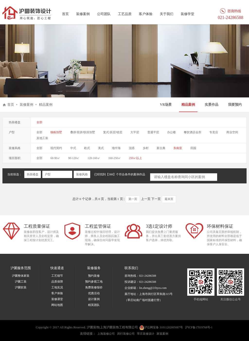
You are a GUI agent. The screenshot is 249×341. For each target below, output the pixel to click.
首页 (65, 14)
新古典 (161, 148)
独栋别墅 (56, 132)
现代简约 (56, 148)
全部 (39, 122)
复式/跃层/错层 (112, 132)
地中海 (116, 148)
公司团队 (104, 14)
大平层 (134, 132)
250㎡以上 (135, 158)
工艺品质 (125, 14)
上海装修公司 (106, 333)
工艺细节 (57, 275)
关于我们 (166, 14)
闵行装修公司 (126, 333)
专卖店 (213, 132)
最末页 (169, 199)
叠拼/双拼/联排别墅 (82, 132)
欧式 (87, 148)
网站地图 (57, 305)
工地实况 (57, 287)
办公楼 (171, 132)
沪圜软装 (21, 287)
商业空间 (232, 132)
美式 (101, 148)
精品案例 (188, 104)
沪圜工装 (21, 281)
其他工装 (42, 138)
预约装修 (94, 275)
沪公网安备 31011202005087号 (161, 327)
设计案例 (94, 299)
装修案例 (83, 14)
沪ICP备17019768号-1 (199, 327)
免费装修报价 (94, 287)
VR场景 (166, 104)
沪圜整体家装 (20, 275)
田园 (193, 148)
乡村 (146, 148)
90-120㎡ (74, 158)
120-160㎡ (94, 158)
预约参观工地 (94, 281)
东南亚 (177, 148)
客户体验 (145, 14)
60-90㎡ (55, 158)
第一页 (132, 199)
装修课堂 (57, 299)
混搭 (132, 148)
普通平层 (153, 132)
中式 (73, 148)
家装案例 (162, 333)
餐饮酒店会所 (192, 132)
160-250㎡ (114, 158)
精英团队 (94, 305)
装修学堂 (187, 14)
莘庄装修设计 (145, 333)
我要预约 (235, 104)
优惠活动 (94, 293)
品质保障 (57, 281)
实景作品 (211, 104)
